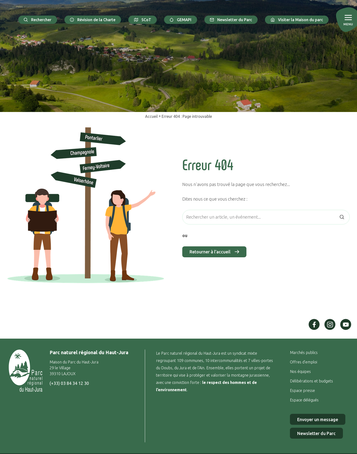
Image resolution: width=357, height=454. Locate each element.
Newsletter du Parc (231, 20)
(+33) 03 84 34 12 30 (69, 383)
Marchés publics (304, 352)
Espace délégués (305, 400)
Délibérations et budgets (311, 381)
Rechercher (37, 20)
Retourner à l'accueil (214, 251)
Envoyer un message (317, 419)
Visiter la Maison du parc (297, 20)
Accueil (151, 116)
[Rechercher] (341, 217)
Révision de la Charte (92, 20)
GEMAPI (180, 20)
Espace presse (303, 390)
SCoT (142, 20)
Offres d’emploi (303, 362)
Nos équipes (300, 371)
